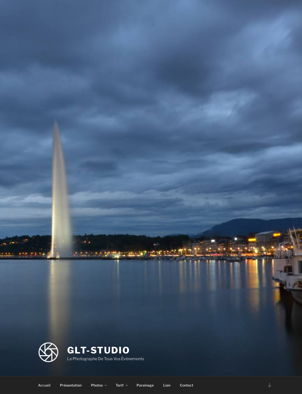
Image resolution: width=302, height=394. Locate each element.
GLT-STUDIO (98, 350)
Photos (99, 385)
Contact (186, 385)
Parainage (145, 385)
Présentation (71, 385)
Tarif (122, 385)
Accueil (44, 385)
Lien (166, 385)
